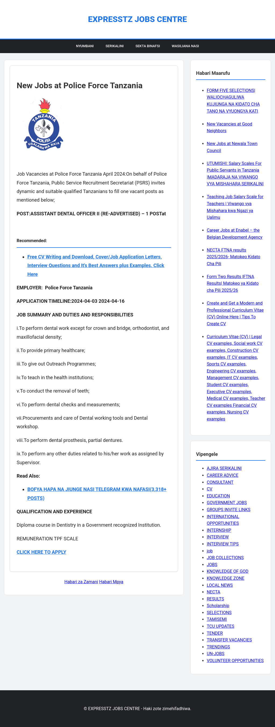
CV (209, 489)
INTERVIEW (218, 537)
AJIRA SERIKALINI (224, 468)
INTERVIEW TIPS (223, 544)
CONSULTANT (220, 482)
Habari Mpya (111, 581)
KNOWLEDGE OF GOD (227, 571)
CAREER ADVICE (222, 475)
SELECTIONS (219, 612)
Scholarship (218, 605)
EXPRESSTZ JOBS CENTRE (137, 19)
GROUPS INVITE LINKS (228, 509)
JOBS (212, 564)
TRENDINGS (218, 646)
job (210, 550)
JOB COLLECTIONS (225, 557)
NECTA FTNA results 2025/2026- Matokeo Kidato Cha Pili (233, 257)
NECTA (213, 592)
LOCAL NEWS (220, 585)
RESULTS (215, 598)
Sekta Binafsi (147, 46)
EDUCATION (218, 496)
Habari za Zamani (81, 581)
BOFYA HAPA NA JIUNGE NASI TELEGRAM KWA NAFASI (88, 489)
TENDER (215, 633)
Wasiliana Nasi (185, 46)
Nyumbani (85, 46)
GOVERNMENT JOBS (227, 502)
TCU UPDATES (220, 626)
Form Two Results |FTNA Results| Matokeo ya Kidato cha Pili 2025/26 (233, 283)
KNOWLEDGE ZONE (225, 578)
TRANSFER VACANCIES (229, 640)
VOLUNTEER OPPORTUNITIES (235, 660)
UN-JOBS (216, 653)
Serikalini (115, 46)
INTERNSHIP (219, 530)
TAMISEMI (217, 619)
